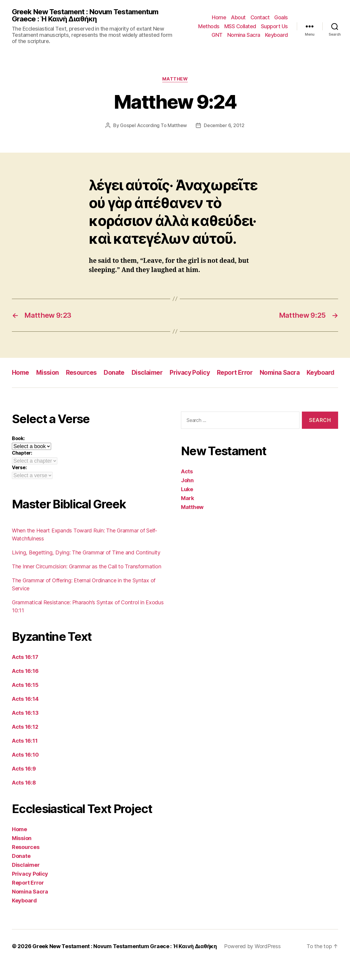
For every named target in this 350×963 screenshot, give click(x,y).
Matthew (175, 79)
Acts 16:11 (24, 741)
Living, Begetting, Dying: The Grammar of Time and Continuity (86, 552)
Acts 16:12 (25, 727)
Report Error (235, 372)
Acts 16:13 (25, 713)
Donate (114, 372)
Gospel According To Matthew (153, 125)
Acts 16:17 (25, 657)
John (187, 480)
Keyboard (276, 35)
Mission (47, 372)
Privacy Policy (190, 372)
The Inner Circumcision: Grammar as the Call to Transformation (86, 566)
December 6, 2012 (224, 125)
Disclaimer (147, 372)
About (238, 17)
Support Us (274, 26)
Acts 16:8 (24, 782)
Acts (187, 471)
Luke (187, 489)
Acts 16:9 (24, 769)
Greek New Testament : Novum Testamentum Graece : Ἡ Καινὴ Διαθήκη (85, 15)
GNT (217, 35)
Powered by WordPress (252, 946)
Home (219, 17)
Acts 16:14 (25, 699)
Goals (281, 17)
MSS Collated (240, 26)
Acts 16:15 (25, 685)
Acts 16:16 (25, 671)
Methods (209, 26)
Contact (260, 17)
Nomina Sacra (243, 35)
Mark (187, 498)
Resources (81, 372)
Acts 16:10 (25, 755)
